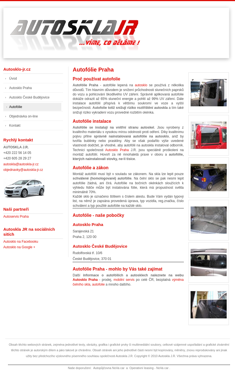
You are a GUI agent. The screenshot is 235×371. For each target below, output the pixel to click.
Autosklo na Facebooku (20, 242)
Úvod (13, 78)
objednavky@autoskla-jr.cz (23, 170)
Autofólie (15, 107)
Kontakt (15, 125)
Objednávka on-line (23, 116)
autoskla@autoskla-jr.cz (21, 164)
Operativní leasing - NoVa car (149, 368)
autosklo (141, 85)
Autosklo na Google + (19, 247)
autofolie (98, 284)
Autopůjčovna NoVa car (109, 368)
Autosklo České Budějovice (100, 246)
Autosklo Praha (117, 150)
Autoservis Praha (16, 216)
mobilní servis (123, 280)
